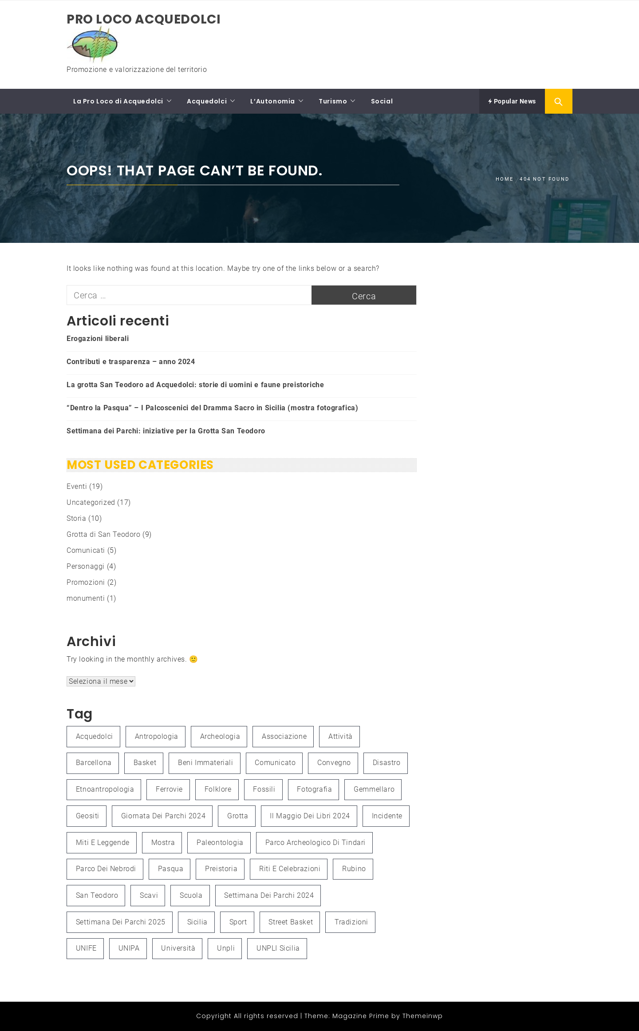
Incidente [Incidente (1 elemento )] (387, 816)
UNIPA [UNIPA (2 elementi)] (129, 948)
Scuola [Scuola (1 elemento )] (191, 895)
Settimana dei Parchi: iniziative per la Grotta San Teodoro (166, 431)
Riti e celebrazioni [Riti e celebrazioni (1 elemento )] (289, 868)
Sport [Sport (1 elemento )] (238, 922)
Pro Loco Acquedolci (144, 19)
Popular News (512, 101)
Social (382, 101)
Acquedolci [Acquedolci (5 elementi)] (94, 736)
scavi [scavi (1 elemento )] (149, 895)
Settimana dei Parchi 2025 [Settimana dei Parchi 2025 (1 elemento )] (121, 922)
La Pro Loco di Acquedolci (118, 101)
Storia (77, 518)
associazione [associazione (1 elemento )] (284, 736)
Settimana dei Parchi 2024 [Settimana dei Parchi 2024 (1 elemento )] (269, 895)
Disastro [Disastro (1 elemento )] (387, 762)
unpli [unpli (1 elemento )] (226, 948)
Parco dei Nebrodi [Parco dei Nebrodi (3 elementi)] (106, 868)
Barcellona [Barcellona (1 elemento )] (94, 762)
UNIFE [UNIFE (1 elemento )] (86, 948)
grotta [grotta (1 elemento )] (237, 816)
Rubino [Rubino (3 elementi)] (354, 868)
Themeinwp (422, 1015)
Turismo (333, 101)
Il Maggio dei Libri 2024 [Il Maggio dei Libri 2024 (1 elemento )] (310, 816)
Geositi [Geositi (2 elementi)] (87, 816)
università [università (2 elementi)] (178, 948)
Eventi (77, 486)
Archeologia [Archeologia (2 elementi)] (220, 736)
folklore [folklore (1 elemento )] (218, 789)
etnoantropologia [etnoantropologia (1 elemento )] (105, 789)
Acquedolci (207, 101)
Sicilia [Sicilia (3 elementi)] (197, 922)
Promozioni (86, 582)
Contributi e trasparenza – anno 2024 (131, 361)
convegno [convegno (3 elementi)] (334, 762)
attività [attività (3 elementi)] (340, 736)
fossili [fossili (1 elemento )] (264, 789)
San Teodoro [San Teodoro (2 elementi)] (97, 895)
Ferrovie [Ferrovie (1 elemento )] (169, 789)
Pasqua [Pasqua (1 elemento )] (171, 868)
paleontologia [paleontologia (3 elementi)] (220, 842)
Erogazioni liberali (98, 338)
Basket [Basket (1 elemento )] (145, 762)
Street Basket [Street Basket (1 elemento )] (290, 922)
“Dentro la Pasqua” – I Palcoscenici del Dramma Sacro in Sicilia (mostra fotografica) (212, 408)
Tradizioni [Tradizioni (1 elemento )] (351, 922)
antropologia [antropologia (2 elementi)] (156, 736)
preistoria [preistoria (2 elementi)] (221, 868)
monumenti (86, 598)
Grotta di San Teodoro (104, 534)
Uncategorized (91, 502)
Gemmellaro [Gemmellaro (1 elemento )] (374, 789)
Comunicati (86, 550)
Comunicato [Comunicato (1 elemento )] (275, 762)
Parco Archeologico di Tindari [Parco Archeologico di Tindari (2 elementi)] (315, 842)
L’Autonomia (272, 101)
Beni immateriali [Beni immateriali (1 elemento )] (205, 762)
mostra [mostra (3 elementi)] (163, 842)
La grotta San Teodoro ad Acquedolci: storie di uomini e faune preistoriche (195, 385)
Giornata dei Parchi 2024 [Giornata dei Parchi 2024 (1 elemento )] (163, 816)
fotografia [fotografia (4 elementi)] (314, 789)
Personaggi (86, 566)
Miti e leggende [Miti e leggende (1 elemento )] (103, 842)
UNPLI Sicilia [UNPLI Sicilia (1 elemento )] (278, 948)
